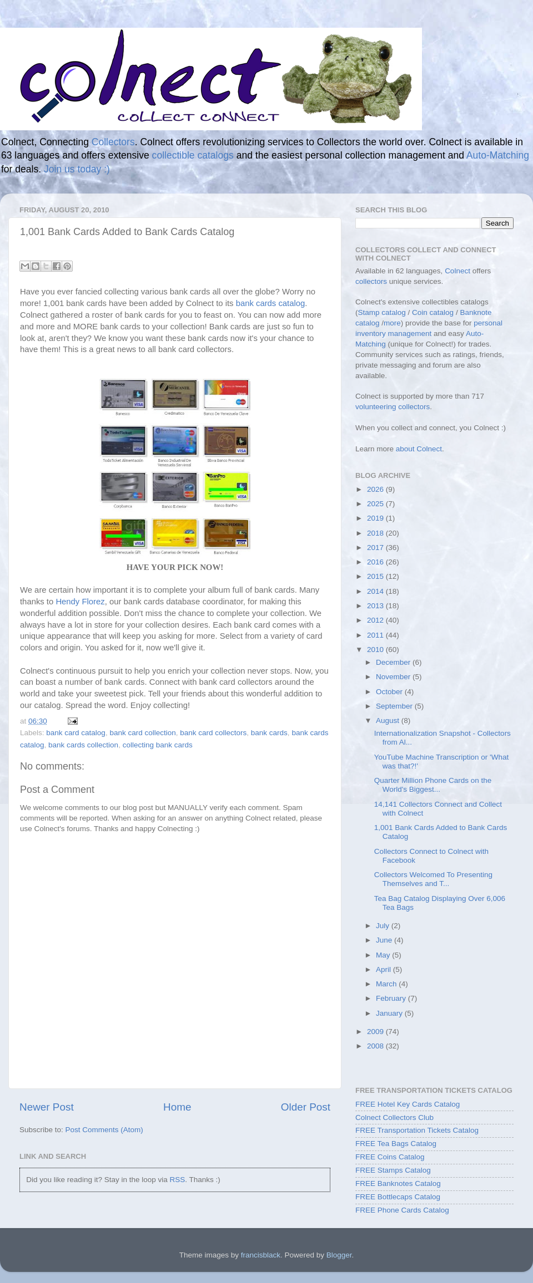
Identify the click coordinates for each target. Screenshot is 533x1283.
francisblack (260, 1255)
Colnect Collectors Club (394, 1117)
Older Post (305, 1107)
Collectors (113, 141)
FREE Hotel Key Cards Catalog (407, 1104)
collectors (371, 281)
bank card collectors (213, 733)
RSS (177, 1179)
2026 (376, 489)
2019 (376, 518)
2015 (376, 576)
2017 (376, 547)
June (385, 940)
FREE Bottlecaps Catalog (397, 1197)
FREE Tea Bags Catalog (395, 1143)
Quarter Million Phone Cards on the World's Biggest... (433, 784)
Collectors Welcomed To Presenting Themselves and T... (433, 879)
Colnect (457, 271)
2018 (376, 533)
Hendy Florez (80, 601)
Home (177, 1107)
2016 (376, 562)
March (387, 984)
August (388, 720)
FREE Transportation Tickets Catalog (417, 1130)
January (390, 1013)
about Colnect (419, 449)
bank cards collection (83, 745)
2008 (376, 1046)
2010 (376, 649)
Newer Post (46, 1107)
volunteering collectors (392, 407)
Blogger (339, 1255)
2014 (376, 591)
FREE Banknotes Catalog (398, 1183)
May (384, 955)
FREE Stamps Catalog (393, 1170)
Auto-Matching (497, 155)
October (390, 692)
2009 (376, 1031)
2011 (376, 635)
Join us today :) (77, 169)
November (394, 677)
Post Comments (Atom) (104, 1130)
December (394, 662)
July (383, 925)
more (392, 323)
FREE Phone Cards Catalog (402, 1210)
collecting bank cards (158, 745)
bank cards (269, 733)
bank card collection (142, 733)
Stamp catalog (382, 312)
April (384, 969)
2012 (376, 620)
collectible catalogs (193, 155)
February (392, 998)
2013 (376, 606)
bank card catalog (75, 733)
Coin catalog (433, 312)
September (395, 706)
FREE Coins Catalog (390, 1157)
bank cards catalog (270, 303)
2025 (376, 504)
